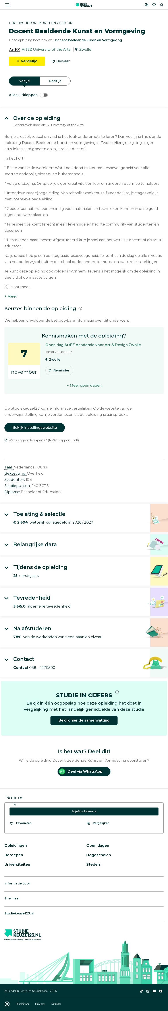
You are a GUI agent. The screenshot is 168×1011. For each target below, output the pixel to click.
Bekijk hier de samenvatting (84, 720)
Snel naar (12, 898)
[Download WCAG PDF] (7, 1004)
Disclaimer (23, 1003)
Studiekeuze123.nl (19, 913)
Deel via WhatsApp (80, 771)
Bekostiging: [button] (15, 473)
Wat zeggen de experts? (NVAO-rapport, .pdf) (41, 440)
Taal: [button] (9, 467)
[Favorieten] (154, 5)
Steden (93, 864)
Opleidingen (15, 845)
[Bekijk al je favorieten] (20, 823)
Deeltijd (55, 81)
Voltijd (24, 81)
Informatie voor (17, 883)
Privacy (40, 1003)
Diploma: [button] (12, 492)
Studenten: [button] (15, 480)
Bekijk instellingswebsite (34, 427)
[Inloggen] (161, 5)
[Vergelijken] (146, 5)
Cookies (56, 1003)
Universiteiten (17, 864)
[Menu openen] (7, 5)
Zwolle (85, 49)
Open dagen (97, 845)
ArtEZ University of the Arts (46, 49)
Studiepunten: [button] (17, 486)
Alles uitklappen (28, 95)
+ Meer (10, 296)
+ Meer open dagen (84, 385)
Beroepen (13, 855)
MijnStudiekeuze (84, 811)
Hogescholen (98, 855)
